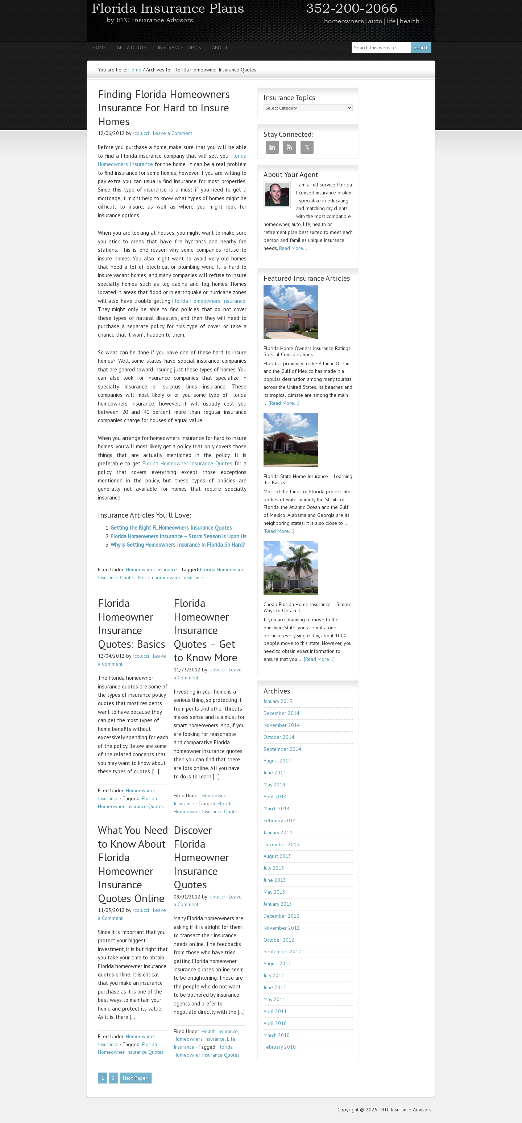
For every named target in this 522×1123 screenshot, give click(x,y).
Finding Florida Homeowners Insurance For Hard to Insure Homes (164, 107)
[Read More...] (284, 403)
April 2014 (275, 796)
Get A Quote (132, 47)
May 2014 (274, 784)
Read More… (293, 248)
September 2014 (282, 749)
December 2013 (281, 844)
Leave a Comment (172, 133)
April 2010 (275, 1023)
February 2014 (280, 820)
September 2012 (282, 951)
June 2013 (275, 880)
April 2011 (275, 1011)
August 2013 (277, 856)
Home (99, 47)
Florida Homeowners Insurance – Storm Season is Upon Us (178, 536)
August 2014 (277, 760)
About (220, 47)
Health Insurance (220, 1031)
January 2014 (278, 832)
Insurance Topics (179, 47)
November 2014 (282, 725)
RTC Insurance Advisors (406, 1109)
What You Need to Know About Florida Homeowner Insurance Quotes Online (133, 864)
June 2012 (275, 987)
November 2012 (282, 928)
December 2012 (281, 916)
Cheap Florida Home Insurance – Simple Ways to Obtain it (308, 607)
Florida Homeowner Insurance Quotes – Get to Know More (205, 630)
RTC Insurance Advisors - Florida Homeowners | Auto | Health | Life (261, 21)
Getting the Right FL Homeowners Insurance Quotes (171, 527)
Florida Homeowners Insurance (208, 300)
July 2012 (274, 975)
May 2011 (274, 999)
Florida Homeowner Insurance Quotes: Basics (131, 623)
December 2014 (281, 713)
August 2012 (277, 963)
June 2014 (275, 772)
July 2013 (274, 868)
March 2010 (277, 1035)
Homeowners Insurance (151, 569)
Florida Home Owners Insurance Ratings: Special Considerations (307, 351)
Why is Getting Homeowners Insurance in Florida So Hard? (178, 544)
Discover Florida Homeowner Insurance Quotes (201, 857)
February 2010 (280, 1047)
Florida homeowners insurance (171, 577)
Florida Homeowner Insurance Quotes (187, 463)
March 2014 (277, 808)
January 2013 (278, 904)
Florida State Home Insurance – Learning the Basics (308, 479)
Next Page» (135, 1078)
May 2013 (274, 892)
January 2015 (278, 701)
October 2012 (279, 940)
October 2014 (279, 737)
